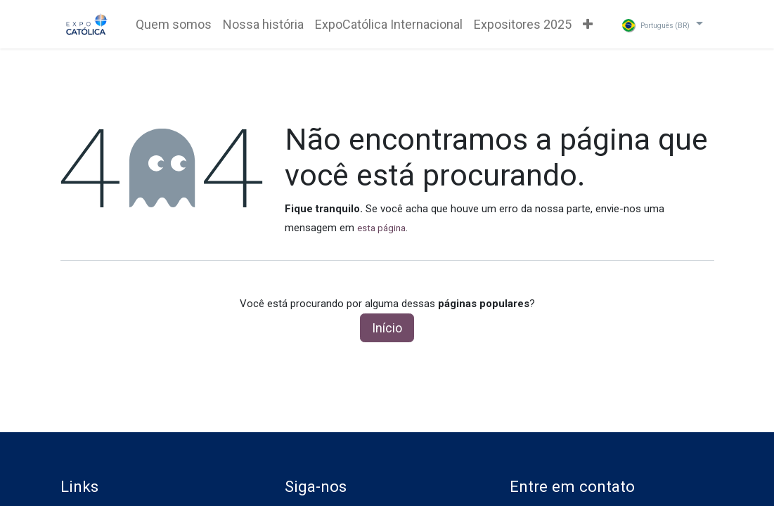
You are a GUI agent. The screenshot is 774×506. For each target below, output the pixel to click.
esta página (381, 228)
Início (387, 327)
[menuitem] (173, 24)
